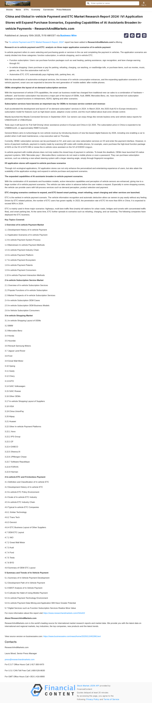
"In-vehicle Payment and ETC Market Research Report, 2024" (36, 42)
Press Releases (64, 9)
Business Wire (68, 35)
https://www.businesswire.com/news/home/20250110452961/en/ (72, 636)
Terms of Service (111, 699)
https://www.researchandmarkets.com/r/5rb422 (64, 613)
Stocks (9, 9)
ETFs (26, 9)
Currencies (48, 9)
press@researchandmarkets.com (20, 659)
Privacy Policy (92, 699)
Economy (35, 9)
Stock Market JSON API (88, 685)
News (18, 9)
